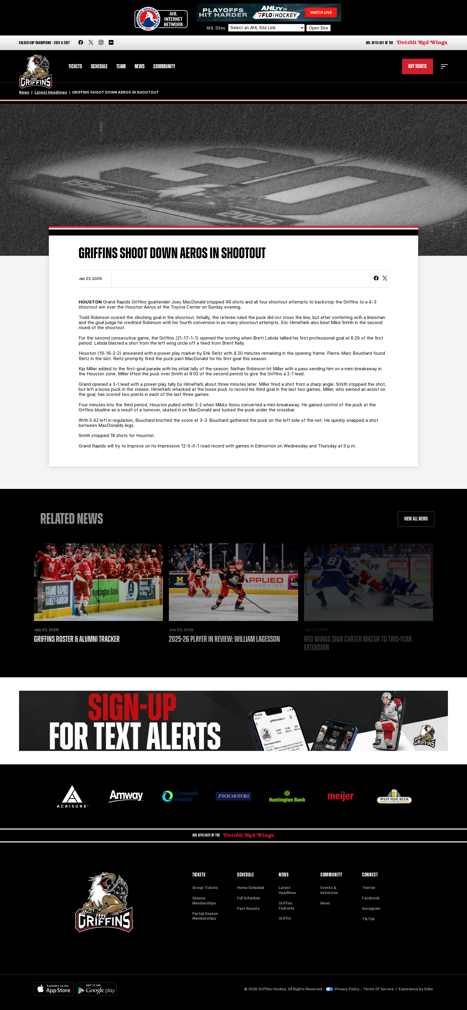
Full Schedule (248, 898)
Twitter (369, 888)
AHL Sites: (216, 28)
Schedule (99, 66)
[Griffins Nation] (233, 721)
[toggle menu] (444, 66)
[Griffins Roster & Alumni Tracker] (98, 582)
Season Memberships (204, 900)
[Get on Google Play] (97, 989)
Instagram (371, 909)
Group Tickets (205, 888)
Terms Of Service (378, 989)
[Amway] (126, 796)
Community (164, 66)
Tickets (75, 66)
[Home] (35, 72)
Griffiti (285, 918)
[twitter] (90, 43)
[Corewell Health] (180, 796)
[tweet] (384, 279)
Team (121, 66)
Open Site (318, 28)
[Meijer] (341, 796)
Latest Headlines (51, 92)
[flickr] (111, 42)
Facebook (371, 898)
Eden (428, 989)
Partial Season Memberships (205, 916)
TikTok (368, 919)
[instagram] (101, 43)
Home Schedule (250, 888)
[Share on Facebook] (376, 279)
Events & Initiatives (329, 890)
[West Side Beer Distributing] (394, 796)
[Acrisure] (73, 796)
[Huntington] (287, 796)
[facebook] (80, 43)
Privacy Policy (343, 989)
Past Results (248, 909)
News (139, 66)
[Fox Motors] (233, 796)
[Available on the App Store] (54, 989)
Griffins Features (287, 905)
